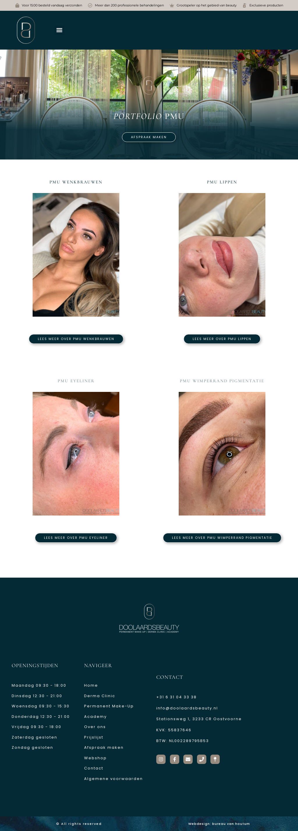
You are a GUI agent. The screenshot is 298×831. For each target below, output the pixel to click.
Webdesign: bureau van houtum (219, 823)
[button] (59, 30)
